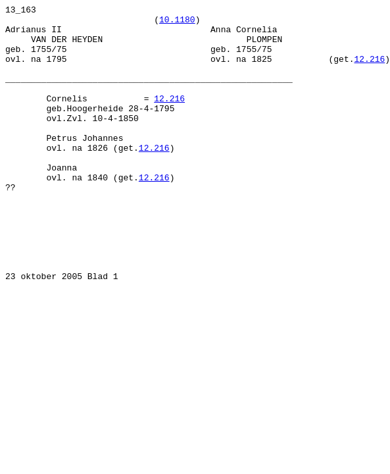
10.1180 (177, 23)
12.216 (369, 70)
